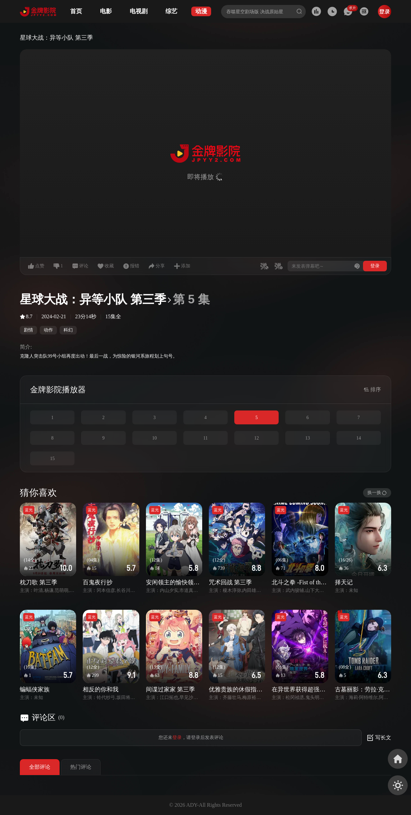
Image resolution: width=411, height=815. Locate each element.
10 (154, 438)
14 (358, 438)
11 (205, 438)
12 (256, 438)
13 (307, 438)
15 (52, 458)
